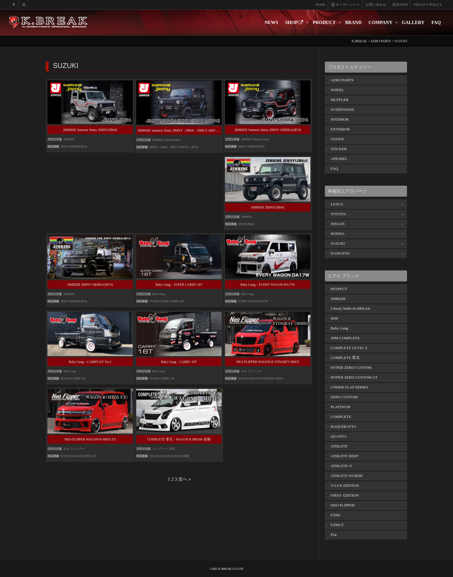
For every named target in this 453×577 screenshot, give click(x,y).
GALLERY (413, 22)
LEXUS (337, 204)
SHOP (295, 22)
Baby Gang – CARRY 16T (179, 362)
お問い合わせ (376, 5)
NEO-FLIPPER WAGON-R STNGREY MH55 (267, 362)
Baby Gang (339, 328)
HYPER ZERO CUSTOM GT (354, 377)
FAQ (436, 22)
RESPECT (339, 289)
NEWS (271, 22)
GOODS (337, 139)
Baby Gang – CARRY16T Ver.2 (90, 362)
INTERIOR (340, 119)
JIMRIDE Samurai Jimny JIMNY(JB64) (90, 130)
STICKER (339, 149)
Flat (334, 534)
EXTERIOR (340, 129)
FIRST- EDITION (345, 495)
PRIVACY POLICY (428, 5)
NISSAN (338, 224)
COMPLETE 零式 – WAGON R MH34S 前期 (179, 439)
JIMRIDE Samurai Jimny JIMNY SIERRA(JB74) (267, 130)
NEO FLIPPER (343, 505)
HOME (320, 5)
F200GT (337, 525)
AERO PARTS (342, 80)
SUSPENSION (342, 109)
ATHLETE (339, 446)
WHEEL (337, 90)
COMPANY (381, 22)
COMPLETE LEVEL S (349, 348)
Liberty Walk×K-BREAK (350, 308)
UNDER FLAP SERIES (349, 387)
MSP (334, 318)
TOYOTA (338, 214)
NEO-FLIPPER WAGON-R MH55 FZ (90, 439)
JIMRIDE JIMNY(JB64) (267, 207)
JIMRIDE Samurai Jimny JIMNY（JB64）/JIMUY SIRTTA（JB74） (185, 130)
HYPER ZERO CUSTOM (351, 367)
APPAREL (339, 158)
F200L (336, 515)
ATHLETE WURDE (347, 475)
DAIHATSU (340, 253)
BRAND (353, 22)
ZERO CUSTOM (344, 397)
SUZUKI (338, 243)
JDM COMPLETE (345, 338)
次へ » (184, 479)
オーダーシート (345, 5)
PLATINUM (340, 407)
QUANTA (339, 436)
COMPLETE (341, 416)
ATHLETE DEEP (344, 456)
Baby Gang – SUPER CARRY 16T (178, 284)
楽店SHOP (400, 5)
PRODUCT (325, 22)
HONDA (338, 233)
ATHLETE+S (341, 466)
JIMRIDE (338, 298)
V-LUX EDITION (345, 485)
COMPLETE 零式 (345, 357)
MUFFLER (340, 99)
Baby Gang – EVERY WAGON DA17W (267, 284)
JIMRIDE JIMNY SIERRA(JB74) (90, 284)
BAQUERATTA (343, 426)
